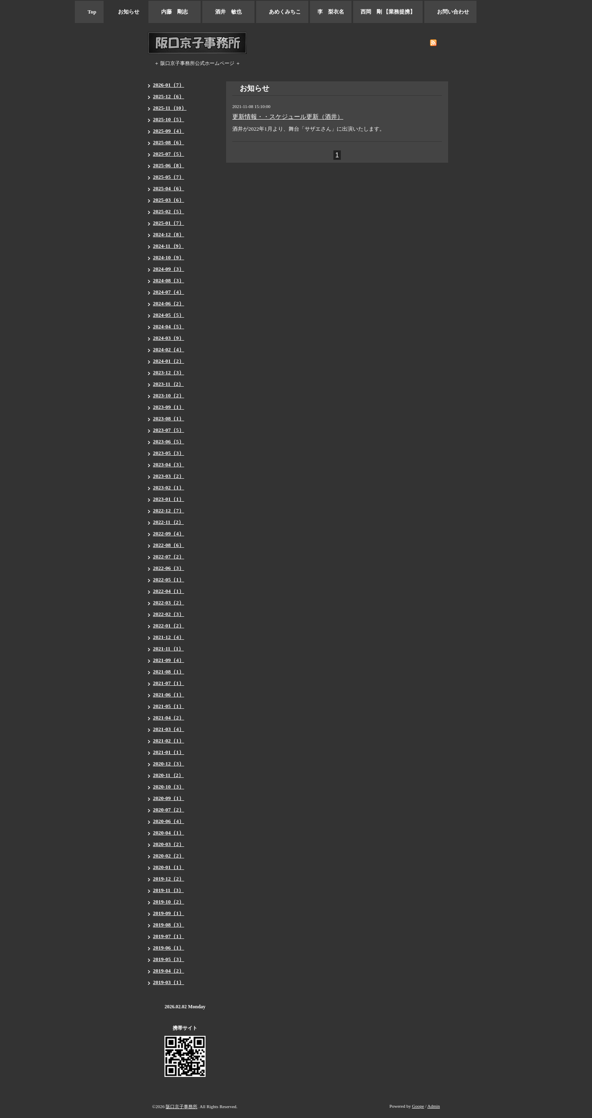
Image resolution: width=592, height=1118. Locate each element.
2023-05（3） (168, 453)
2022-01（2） (168, 625)
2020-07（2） (168, 810)
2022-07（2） (168, 556)
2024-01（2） (168, 361)
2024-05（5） (168, 315)
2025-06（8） (168, 165)
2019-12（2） (168, 879)
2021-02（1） (168, 741)
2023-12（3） (168, 372)
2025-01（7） (168, 223)
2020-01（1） (168, 867)
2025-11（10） (170, 108)
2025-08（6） (168, 142)
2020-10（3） (168, 787)
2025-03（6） (168, 200)
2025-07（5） (168, 154)
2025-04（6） (168, 188)
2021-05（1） (168, 706)
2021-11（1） (168, 648)
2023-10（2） (168, 395)
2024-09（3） (168, 269)
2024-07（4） (168, 292)
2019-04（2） (168, 971)
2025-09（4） (168, 131)
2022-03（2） (168, 602)
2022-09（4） (168, 533)
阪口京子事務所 (181, 1106)
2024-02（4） (168, 349)
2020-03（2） (168, 844)
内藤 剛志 (174, 12)
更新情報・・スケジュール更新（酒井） (287, 116)
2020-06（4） (168, 821)
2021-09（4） (168, 660)
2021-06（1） (168, 695)
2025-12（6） (168, 96)
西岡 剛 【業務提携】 (388, 12)
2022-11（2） (168, 522)
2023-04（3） (168, 464)
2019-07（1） (168, 936)
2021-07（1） (168, 683)
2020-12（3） (168, 764)
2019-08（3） (168, 925)
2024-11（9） (168, 246)
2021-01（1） (168, 752)
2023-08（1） (168, 418)
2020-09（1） (168, 798)
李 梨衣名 (330, 12)
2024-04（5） (168, 326)
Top (89, 12)
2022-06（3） (168, 568)
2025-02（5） (168, 211)
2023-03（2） (168, 476)
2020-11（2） (168, 775)
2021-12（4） (168, 637)
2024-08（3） (168, 280)
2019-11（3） (168, 890)
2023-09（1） (168, 407)
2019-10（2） (168, 902)
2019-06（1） (168, 948)
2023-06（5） (168, 441)
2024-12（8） (168, 234)
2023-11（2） (168, 384)
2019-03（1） (168, 982)
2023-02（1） (168, 487)
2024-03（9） (168, 338)
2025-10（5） (168, 119)
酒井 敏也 (228, 12)
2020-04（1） (168, 833)
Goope (418, 1106)
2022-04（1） (168, 591)
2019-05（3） (168, 959)
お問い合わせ (450, 12)
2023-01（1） (168, 499)
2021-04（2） (168, 718)
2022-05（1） (168, 579)
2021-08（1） (168, 671)
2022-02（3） (168, 614)
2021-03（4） (168, 729)
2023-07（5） (168, 430)
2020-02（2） (168, 856)
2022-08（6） (168, 545)
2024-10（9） (168, 257)
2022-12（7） (168, 510)
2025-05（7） (168, 177)
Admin (433, 1106)
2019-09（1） (168, 913)
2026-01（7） (168, 85)
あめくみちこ (282, 12)
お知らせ (126, 12)
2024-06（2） (168, 303)
